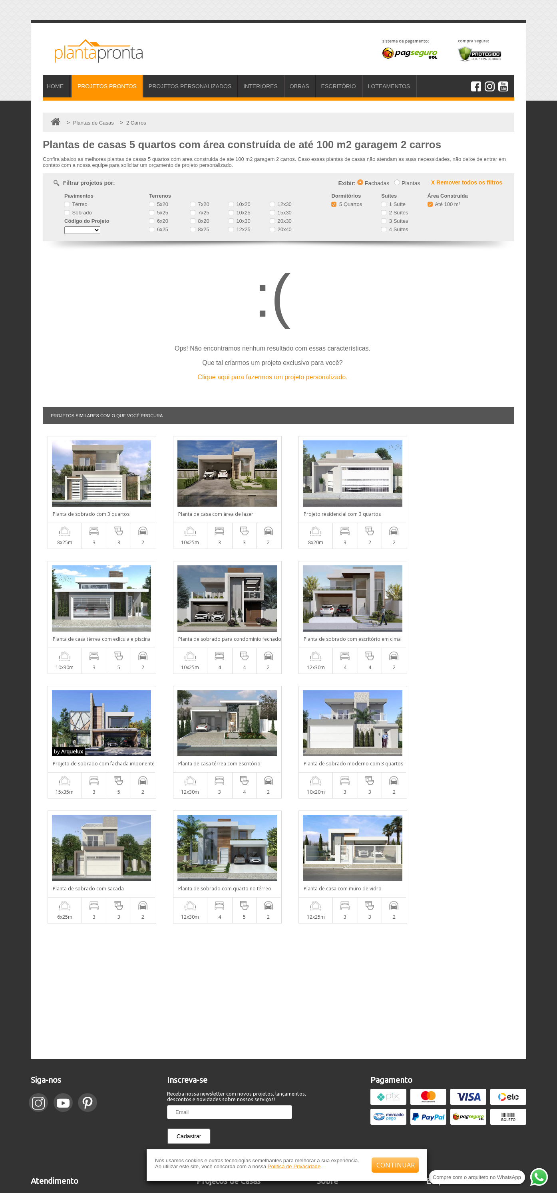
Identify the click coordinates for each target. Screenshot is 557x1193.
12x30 (281, 204)
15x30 (281, 213)
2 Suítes (394, 213)
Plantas (407, 183)
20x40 (281, 229)
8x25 (199, 229)
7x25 (199, 213)
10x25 (240, 213)
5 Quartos (346, 204)
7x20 (199, 204)
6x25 (158, 229)
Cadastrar (189, 1011)
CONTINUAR (395, 1165)
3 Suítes (394, 221)
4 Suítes (394, 229)
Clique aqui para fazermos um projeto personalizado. (272, 377)
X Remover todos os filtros (466, 182)
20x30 (281, 221)
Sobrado (78, 213)
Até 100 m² (444, 204)
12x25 (240, 229)
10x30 (240, 221)
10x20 (240, 204)
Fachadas (373, 183)
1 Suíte (393, 204)
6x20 (158, 221)
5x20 (158, 204)
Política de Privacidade (294, 1166)
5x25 (158, 213)
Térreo (76, 204)
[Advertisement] (278, 866)
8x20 (199, 221)
